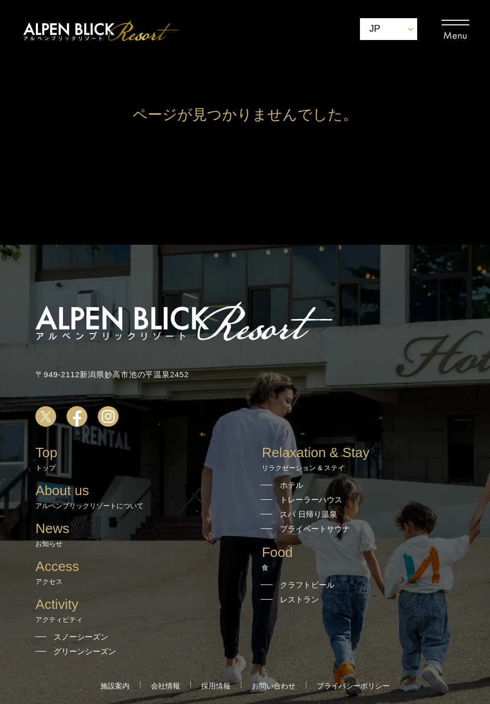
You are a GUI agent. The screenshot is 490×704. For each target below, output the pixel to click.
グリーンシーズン (85, 651)
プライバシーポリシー (353, 686)
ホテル (291, 485)
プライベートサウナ (315, 528)
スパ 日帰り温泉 (308, 514)
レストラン (299, 599)
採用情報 (215, 686)
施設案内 (115, 686)
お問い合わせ (273, 686)
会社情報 (165, 686)
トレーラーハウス (311, 499)
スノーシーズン (81, 636)
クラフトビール (307, 584)
